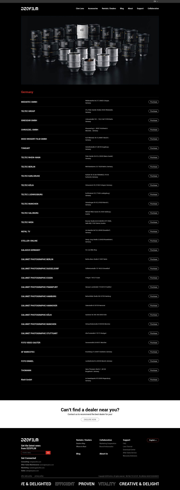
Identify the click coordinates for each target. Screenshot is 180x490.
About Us (104, 454)
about (130, 8)
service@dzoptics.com (47, 465)
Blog (78, 454)
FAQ (124, 443)
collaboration (153, 8)
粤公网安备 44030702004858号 (149, 476)
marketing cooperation (108, 443)
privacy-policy (39, 476)
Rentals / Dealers (109, 8)
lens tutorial (127, 446)
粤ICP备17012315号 (132, 476)
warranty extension (130, 456)
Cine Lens (80, 8)
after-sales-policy (26, 476)
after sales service (129, 453)
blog (122, 8)
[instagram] (126, 469)
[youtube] (134, 469)
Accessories (93, 8)
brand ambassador (106, 446)
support (140, 8)
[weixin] (149, 469)
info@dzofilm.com (35, 462)
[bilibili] (156, 469)
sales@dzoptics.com (32, 471)
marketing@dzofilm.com (36, 468)
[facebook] (141, 469)
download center (129, 450)
